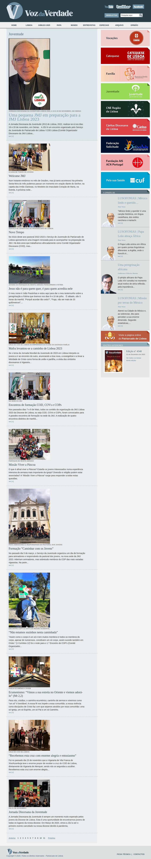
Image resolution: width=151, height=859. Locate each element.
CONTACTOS (139, 854)
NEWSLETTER (111, 15)
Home (14, 25)
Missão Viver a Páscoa (22, 464)
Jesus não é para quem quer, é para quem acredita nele (41, 288)
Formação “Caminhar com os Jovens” (31, 548)
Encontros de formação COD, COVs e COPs (35, 404)
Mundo (74, 25)
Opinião (134, 25)
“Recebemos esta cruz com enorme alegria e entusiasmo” (42, 755)
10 (41, 838)
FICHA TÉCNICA (124, 854)
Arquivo (119, 25)
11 (44, 838)
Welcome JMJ (17, 176)
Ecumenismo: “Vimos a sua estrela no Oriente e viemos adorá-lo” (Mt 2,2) (46, 694)
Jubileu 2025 (44, 25)
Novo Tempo (16, 232)
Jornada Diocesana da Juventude (28, 812)
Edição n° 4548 (134, 351)
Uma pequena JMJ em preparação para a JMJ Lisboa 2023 (44, 117)
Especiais (104, 25)
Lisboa (29, 25)
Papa (59, 25)
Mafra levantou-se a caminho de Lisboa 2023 (35, 348)
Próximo (51, 838)
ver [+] (11, 136)
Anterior (12, 838)
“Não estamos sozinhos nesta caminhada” (33, 632)
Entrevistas (89, 25)
